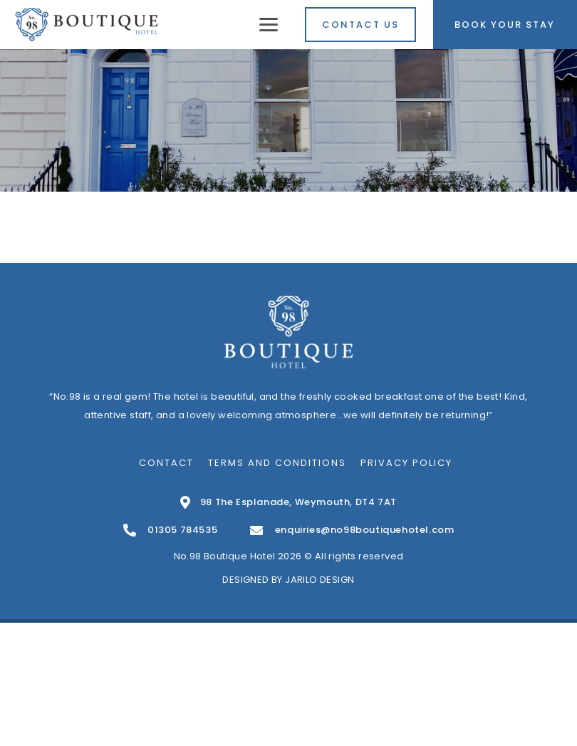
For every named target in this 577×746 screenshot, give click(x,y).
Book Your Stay (504, 24)
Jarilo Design (319, 579)
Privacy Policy (406, 463)
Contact (166, 463)
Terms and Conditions (277, 463)
